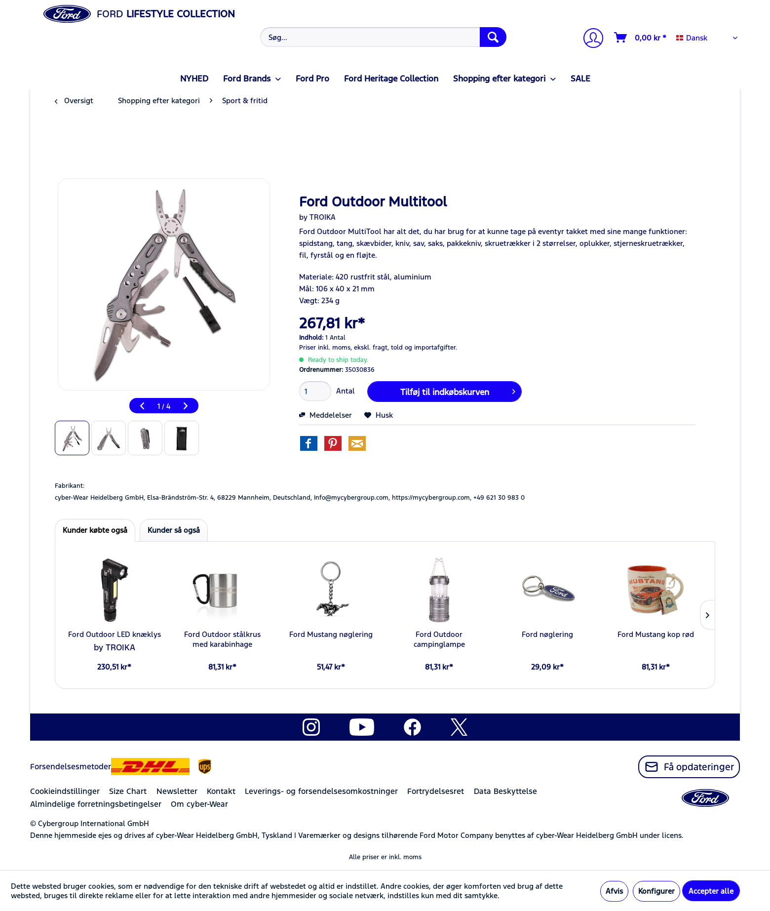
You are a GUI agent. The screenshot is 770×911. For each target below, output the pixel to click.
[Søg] (493, 37)
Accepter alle (711, 891)
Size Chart (128, 791)
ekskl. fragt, (371, 348)
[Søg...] (383, 37)
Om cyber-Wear (199, 804)
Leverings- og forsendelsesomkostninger (321, 791)
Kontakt (221, 791)
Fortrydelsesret (435, 791)
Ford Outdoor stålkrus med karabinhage (222, 639)
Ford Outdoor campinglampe (439, 639)
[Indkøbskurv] (640, 37)
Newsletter (176, 791)
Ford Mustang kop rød (655, 634)
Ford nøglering (547, 634)
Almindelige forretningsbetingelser (95, 804)
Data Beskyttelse (505, 791)
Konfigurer (656, 891)
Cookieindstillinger (65, 791)
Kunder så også (174, 530)
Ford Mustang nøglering (331, 634)
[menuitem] (382, 37)
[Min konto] (589, 39)
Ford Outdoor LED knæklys (114, 634)
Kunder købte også (95, 530)
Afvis (614, 891)
